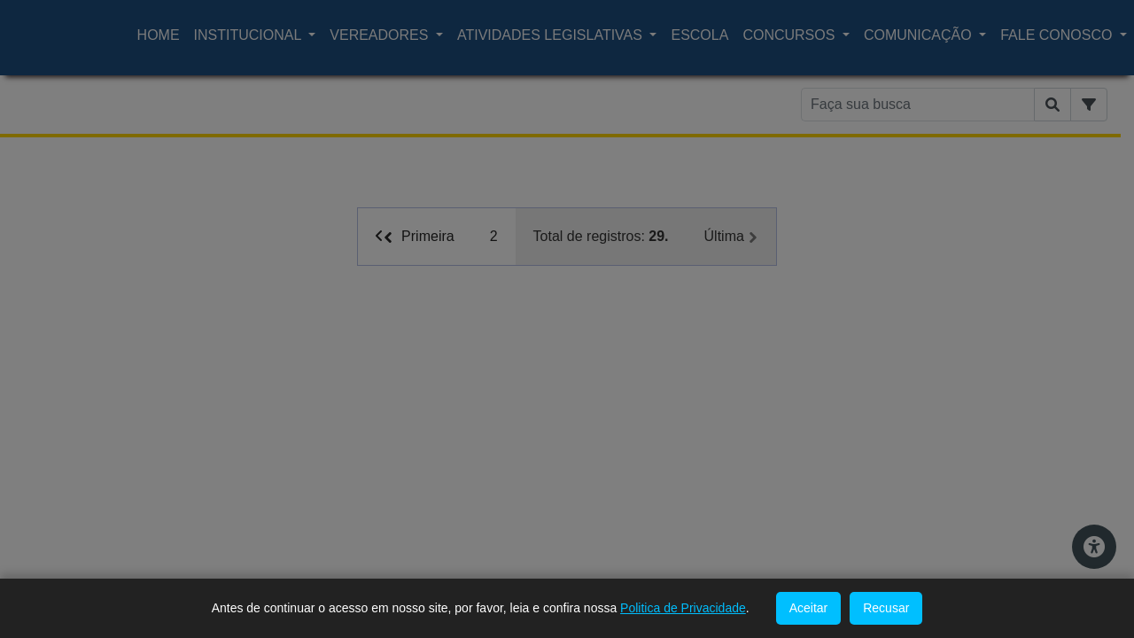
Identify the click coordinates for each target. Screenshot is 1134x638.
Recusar (886, 608)
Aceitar (808, 608)
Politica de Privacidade (683, 608)
